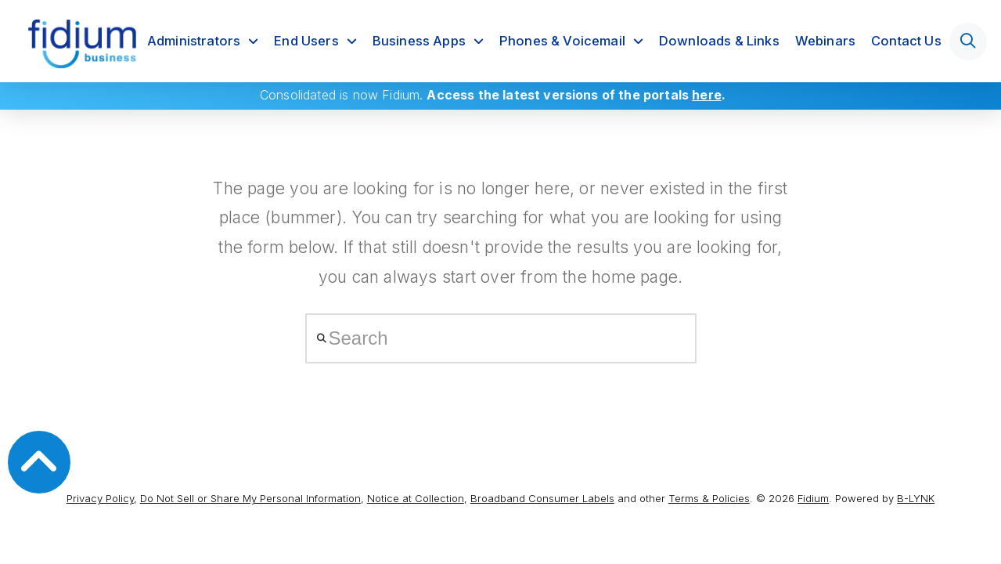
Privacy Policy (100, 498)
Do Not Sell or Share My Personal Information (250, 498)
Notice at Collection (415, 498)
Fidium (813, 498)
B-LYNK (915, 498)
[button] (968, 41)
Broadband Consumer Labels (542, 498)
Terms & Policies (709, 498)
